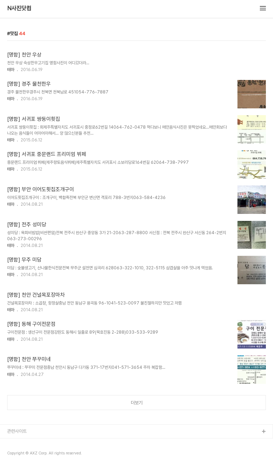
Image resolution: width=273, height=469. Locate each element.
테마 (10, 69)
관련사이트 (17, 431)
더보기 (137, 402)
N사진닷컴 (19, 8)
